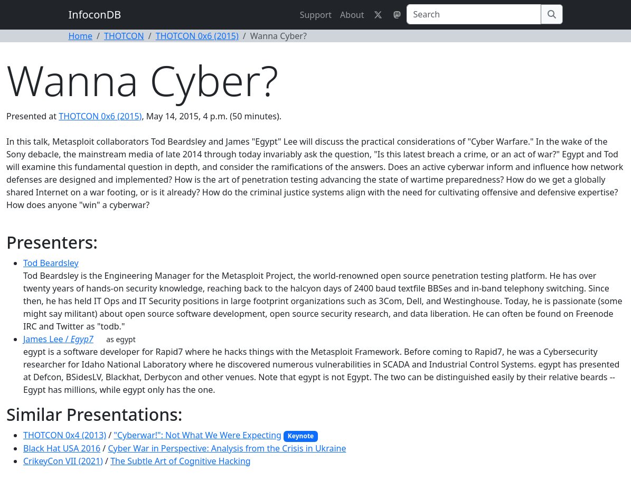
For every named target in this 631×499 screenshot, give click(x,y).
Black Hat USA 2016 (61, 448)
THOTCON (124, 36)
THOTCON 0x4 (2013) (64, 435)
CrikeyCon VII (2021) (63, 461)
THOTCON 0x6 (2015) (197, 36)
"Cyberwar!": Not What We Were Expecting (197, 435)
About (352, 15)
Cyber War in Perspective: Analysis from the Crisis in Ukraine (227, 448)
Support (316, 15)
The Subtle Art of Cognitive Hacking (180, 461)
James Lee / (58, 339)
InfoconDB (95, 14)
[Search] (474, 14)
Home (81, 36)
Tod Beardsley (51, 263)
